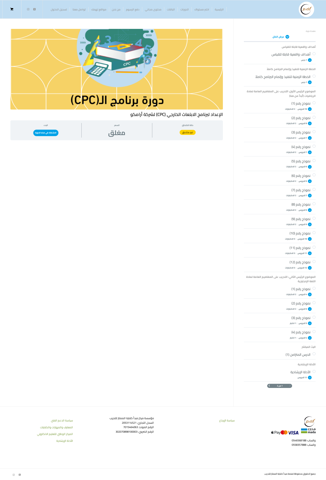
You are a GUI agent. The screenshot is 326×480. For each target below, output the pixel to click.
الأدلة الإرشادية (64, 440)
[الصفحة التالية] (269, 386)
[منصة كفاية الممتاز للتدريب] (306, 9)
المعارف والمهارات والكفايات (56, 427)
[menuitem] (219, 9)
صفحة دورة (311, 31)
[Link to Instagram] (28, 9)
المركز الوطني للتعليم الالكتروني (55, 433)
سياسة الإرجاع (227, 420)
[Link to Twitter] (34, 9)
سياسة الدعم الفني (62, 420)
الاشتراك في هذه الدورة (45, 133)
